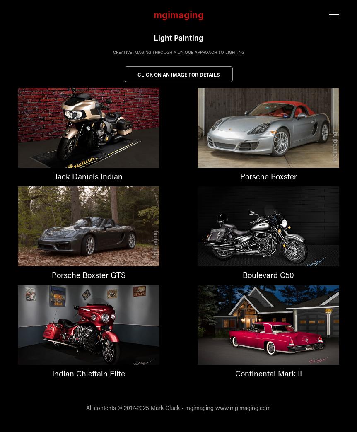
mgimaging (179, 14)
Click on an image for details (178, 74)
